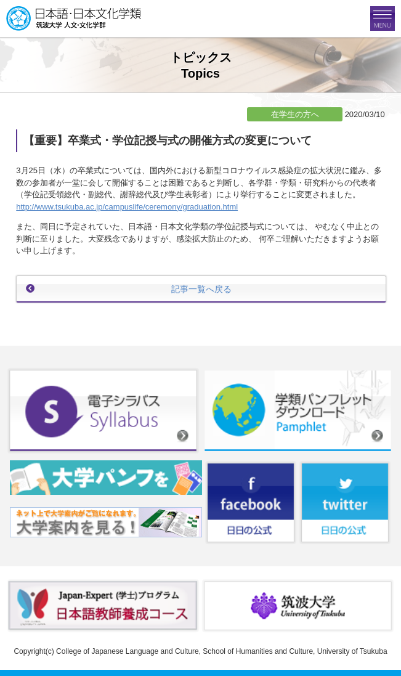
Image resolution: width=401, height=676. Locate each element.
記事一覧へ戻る (201, 289)
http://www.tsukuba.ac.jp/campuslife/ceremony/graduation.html (127, 206)
